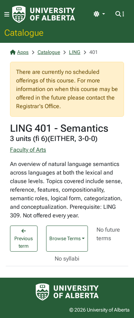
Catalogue (24, 32)
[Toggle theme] (99, 14)
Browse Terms (65, 238)
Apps (19, 52)
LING (74, 52)
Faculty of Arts (28, 149)
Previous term (23, 238)
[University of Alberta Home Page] (43, 14)
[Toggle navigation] (6, 14)
